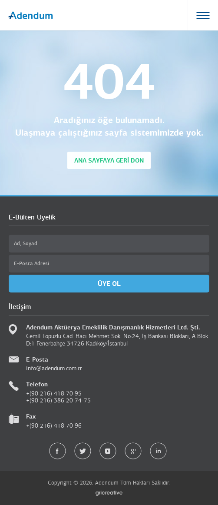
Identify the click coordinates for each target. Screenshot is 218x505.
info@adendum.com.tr (54, 368)
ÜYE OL (109, 283)
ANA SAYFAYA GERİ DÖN (109, 160)
